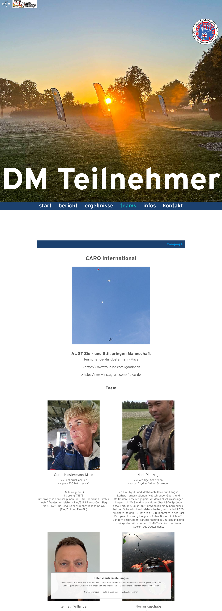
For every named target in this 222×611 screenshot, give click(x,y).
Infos (149, 206)
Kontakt (173, 206)
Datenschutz (153, 586)
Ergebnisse (99, 206)
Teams (128, 206)
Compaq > (175, 244)
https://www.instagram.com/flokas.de (112, 375)
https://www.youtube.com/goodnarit (112, 367)
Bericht (68, 206)
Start (45, 206)
